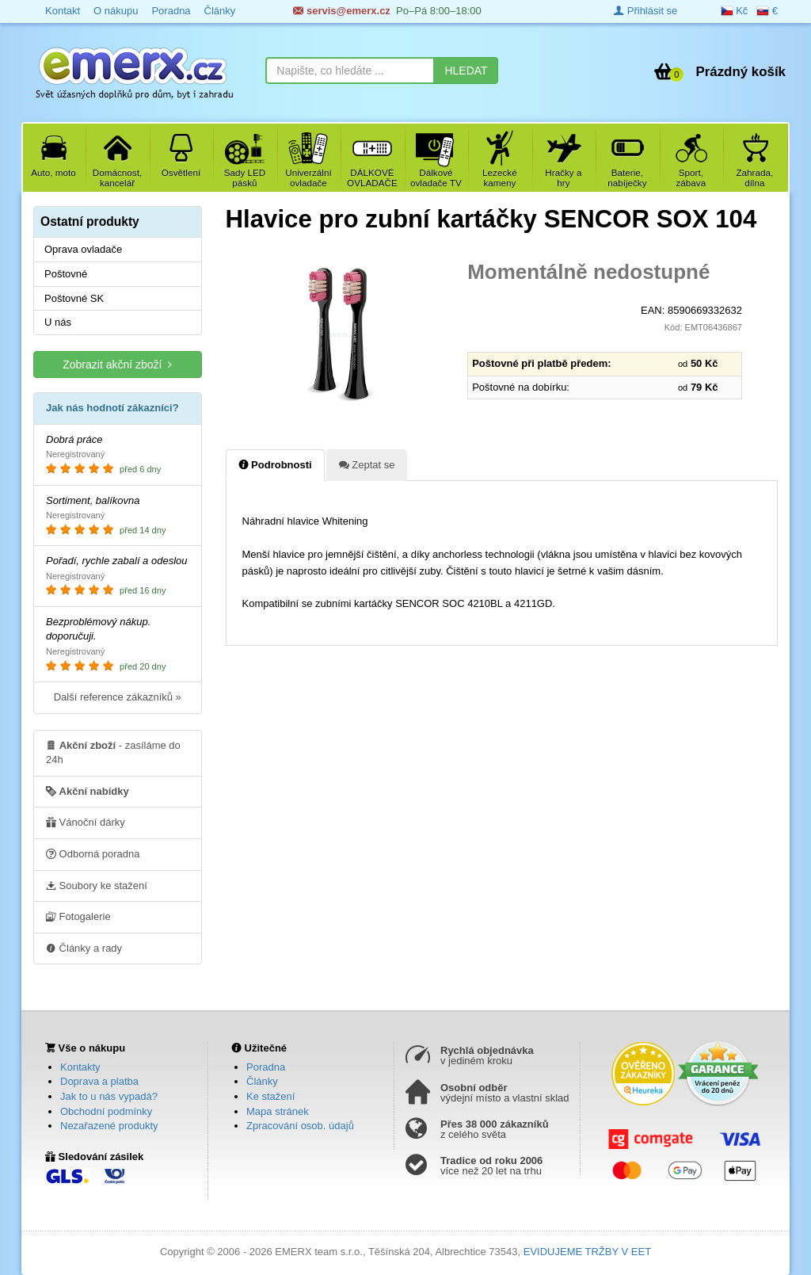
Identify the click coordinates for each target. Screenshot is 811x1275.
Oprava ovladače (83, 249)
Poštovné (65, 274)
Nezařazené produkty (109, 1126)
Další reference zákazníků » (117, 697)
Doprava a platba (99, 1081)
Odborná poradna (93, 853)
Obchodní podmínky (106, 1111)
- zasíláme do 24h (113, 752)
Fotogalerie (78, 916)
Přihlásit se (645, 11)
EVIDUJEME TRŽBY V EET (587, 1252)
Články (262, 1081)
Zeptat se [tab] (367, 464)
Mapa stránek (277, 1111)
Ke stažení (270, 1096)
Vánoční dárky (85, 822)
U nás (57, 322)
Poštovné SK (74, 298)
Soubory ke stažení (96, 885)
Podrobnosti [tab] (275, 464)
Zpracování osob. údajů (300, 1126)
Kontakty (80, 1067)
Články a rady (84, 948)
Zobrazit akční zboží (117, 364)
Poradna (265, 1067)
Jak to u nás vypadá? (109, 1096)
